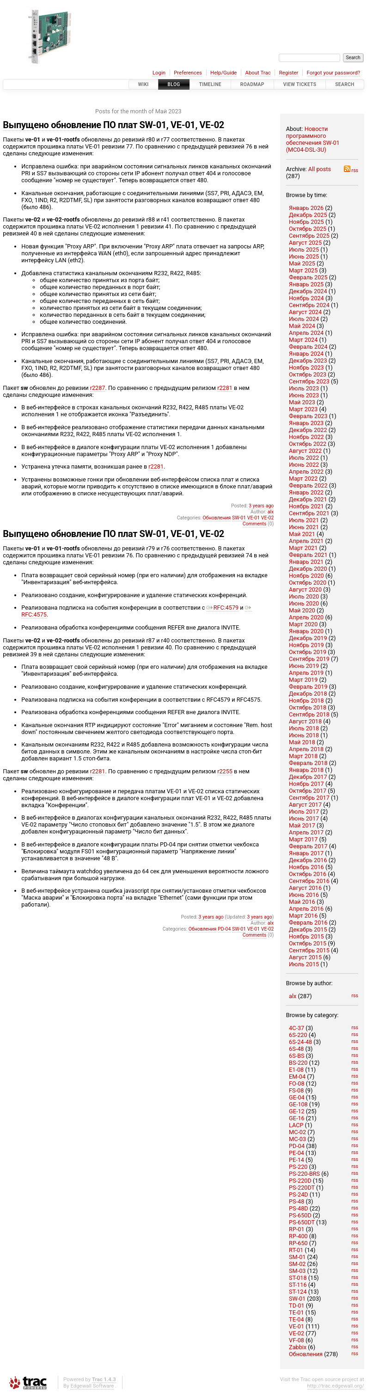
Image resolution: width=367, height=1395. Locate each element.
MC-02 (297, 1132)
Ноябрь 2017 (306, 783)
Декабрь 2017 (308, 776)
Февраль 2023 (308, 416)
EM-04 (297, 1076)
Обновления (306, 1354)
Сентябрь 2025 (309, 235)
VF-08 (296, 1340)
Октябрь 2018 (307, 707)
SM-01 (297, 1256)
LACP (296, 1125)
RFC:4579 (223, 607)
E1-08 (296, 1069)
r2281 (224, 387)
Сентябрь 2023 (309, 381)
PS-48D (298, 1208)
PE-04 (296, 1152)
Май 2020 (302, 610)
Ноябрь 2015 (306, 936)
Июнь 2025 (304, 256)
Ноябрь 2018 (306, 700)
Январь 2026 (306, 207)
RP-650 (298, 1243)
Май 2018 (302, 742)
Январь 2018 (306, 769)
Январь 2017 (306, 853)
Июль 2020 (304, 596)
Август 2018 (305, 721)
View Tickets (300, 84)
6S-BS (297, 1055)
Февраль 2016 (308, 922)
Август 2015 (305, 957)
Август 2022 (305, 450)
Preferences (188, 72)
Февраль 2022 (308, 485)
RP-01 (297, 1229)
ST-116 (297, 1284)
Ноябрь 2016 (306, 867)
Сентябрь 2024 (309, 305)
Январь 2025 (306, 284)
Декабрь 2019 (308, 638)
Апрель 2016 (306, 908)
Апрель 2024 (306, 332)
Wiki (143, 84)
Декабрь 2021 (308, 499)
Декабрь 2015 (308, 929)
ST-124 (297, 1291)
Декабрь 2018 (308, 693)
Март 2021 (303, 547)
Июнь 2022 (304, 464)
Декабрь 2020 (308, 568)
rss (351, 170)
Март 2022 (303, 478)
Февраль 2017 (308, 846)
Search (344, 84)
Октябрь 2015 (307, 943)
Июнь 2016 (304, 894)
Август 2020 (305, 589)
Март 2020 (303, 624)
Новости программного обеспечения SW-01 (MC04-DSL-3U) (313, 139)
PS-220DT (302, 1187)
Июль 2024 (304, 318)
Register (289, 72)
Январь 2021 (306, 561)
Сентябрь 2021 (309, 513)
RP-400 (298, 1236)
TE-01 (296, 1312)
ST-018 (297, 1277)
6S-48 (296, 1048)
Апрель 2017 (306, 832)
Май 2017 (302, 825)
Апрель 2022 (306, 471)
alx (292, 996)
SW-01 (297, 1298)
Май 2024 (302, 325)
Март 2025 (303, 270)
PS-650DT (302, 1222)
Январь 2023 (306, 423)
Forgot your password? (334, 72)
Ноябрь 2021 (306, 506)
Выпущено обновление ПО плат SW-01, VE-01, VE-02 (113, 124)
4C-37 (296, 1028)
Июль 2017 (304, 811)
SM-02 (297, 1263)
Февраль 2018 (308, 762)
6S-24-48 (300, 1041)
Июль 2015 (304, 964)
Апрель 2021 (306, 540)
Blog (174, 84)
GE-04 (297, 1097)
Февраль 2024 (308, 346)
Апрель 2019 (306, 672)
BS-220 (298, 1062)
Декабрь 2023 (308, 360)
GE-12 (297, 1111)
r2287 (97, 387)
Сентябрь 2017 (309, 797)
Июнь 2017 (304, 818)
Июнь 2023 (304, 395)
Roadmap (252, 84)
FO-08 (296, 1083)
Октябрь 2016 (307, 873)
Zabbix (297, 1347)
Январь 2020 (306, 631)
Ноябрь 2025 (306, 221)
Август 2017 (305, 804)
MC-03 (297, 1139)
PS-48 (296, 1201)
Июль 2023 (304, 388)
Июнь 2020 (304, 603)
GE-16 (297, 1118)
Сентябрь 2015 (309, 950)
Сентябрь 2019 (309, 658)
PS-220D (300, 1180)
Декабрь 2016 (308, 860)
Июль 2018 (304, 728)
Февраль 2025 (308, 277)
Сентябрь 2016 (309, 880)
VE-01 (296, 1326)
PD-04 (297, 1145)
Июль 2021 (304, 520)
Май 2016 (302, 901)
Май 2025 (302, 263)
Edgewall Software (92, 1386)
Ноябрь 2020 (306, 575)
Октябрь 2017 (307, 790)
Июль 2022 (304, 457)
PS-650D (300, 1215)
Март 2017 (303, 839)
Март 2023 (303, 409)
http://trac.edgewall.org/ (335, 1386)
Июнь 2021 (304, 527)
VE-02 (296, 1333)
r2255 (224, 771)
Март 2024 (303, 339)
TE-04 (296, 1319)
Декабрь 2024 (308, 291)
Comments (255, 524)
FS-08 (296, 1090)
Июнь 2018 (304, 735)
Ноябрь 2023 (306, 367)
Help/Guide (223, 72)
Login (159, 72)
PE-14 (296, 1159)
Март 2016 (303, 915)
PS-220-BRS (304, 1173)
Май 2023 (302, 402)
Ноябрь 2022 (306, 436)
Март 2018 (303, 756)
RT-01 (296, 1250)
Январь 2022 (306, 492)
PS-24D (298, 1194)
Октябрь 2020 (307, 582)
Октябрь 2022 (307, 443)
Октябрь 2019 (307, 651)
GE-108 (298, 1104)
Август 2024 (305, 312)
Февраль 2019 (308, 686)
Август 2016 (305, 887)
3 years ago (261, 506)
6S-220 (298, 1034)
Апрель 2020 (306, 617)
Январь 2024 (306, 353)
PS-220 (298, 1166)
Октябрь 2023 (307, 374)
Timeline (210, 84)
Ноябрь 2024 (306, 298)
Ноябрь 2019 (306, 645)
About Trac (257, 72)
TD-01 (297, 1305)
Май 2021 (302, 534)
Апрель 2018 (306, 749)
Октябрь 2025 (307, 228)
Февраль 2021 (308, 554)
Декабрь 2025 (308, 214)
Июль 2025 (304, 249)
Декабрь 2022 (308, 429)
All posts (319, 169)
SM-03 (297, 1270)
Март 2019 (303, 679)
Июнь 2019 (304, 665)
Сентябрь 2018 (309, 714)
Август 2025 (305, 242)
